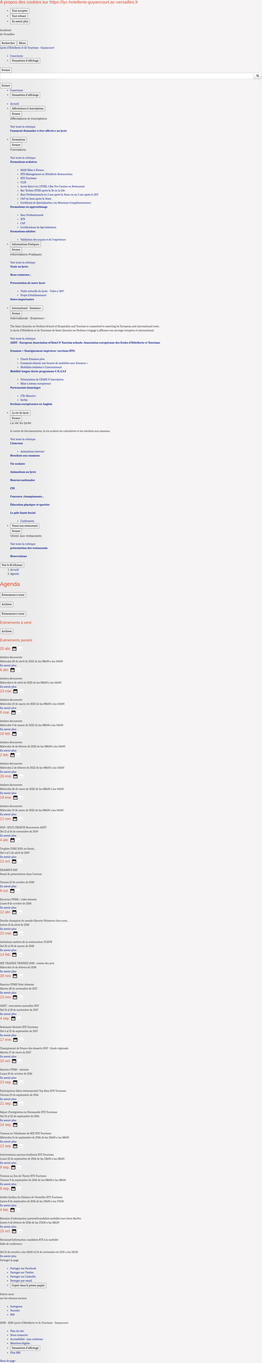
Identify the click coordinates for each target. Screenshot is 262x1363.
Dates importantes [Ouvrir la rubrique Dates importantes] (22, 299)
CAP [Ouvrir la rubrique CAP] (22, 223)
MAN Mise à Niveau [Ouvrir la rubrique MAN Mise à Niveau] (32, 170)
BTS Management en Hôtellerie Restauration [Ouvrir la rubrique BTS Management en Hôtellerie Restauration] (46, 174)
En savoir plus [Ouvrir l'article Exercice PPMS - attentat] (8, 1078)
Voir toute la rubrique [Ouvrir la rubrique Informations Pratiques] (22, 262)
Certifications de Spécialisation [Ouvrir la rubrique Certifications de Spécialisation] (38, 227)
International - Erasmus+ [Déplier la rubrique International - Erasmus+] (26, 308)
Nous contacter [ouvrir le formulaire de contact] (19, 1335)
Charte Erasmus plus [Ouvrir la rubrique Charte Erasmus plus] (32, 359)
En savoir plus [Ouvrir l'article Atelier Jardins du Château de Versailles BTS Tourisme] (8, 1205)
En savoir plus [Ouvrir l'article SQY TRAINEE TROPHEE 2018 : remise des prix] (8, 971)
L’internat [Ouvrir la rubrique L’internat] (16, 443)
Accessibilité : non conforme (26, 1339)
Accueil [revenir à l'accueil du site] (14, 104)
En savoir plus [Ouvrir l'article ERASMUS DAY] (8, 886)
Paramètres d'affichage (25, 1348)
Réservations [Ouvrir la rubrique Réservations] (18, 556)
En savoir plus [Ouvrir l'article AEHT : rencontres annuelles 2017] (8, 1014)
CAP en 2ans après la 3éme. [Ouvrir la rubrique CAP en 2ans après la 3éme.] (36, 198)
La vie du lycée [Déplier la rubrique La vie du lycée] (20, 413)
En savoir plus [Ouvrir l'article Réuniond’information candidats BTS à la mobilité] (8, 1256)
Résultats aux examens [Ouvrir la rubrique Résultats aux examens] (25, 455)
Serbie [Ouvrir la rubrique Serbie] (24, 400)
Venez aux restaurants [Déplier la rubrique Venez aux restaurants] (25, 525)
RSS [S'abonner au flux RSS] (12, 1314)
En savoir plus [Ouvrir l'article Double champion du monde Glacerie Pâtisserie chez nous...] (8, 929)
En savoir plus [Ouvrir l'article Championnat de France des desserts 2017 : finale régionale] (8, 1056)
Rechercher (8, 43)
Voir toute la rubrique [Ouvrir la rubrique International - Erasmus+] (22, 338)
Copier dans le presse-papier (28, 1285)
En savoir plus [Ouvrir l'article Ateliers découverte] (8, 665)
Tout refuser (19, 16)
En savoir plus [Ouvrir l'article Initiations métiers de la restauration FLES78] (8, 950)
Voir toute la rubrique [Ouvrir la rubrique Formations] (22, 158)
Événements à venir (13, 595)
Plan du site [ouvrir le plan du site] (17, 1331)
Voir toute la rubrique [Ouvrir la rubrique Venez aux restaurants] (22, 544)
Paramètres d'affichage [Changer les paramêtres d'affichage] (25, 60)
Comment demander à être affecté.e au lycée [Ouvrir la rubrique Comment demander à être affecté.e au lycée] (38, 131)
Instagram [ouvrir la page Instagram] (16, 1306)
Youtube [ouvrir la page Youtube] (15, 1310)
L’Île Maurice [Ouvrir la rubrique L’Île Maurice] (28, 396)
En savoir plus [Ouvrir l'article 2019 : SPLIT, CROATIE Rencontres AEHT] (8, 835)
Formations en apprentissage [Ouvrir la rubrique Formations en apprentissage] (28, 207)
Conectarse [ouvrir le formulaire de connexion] (16, 56)
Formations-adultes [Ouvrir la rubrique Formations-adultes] (22, 231)
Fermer (6, 70)
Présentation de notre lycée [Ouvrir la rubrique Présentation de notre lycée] (27, 283)
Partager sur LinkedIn (23, 1276)
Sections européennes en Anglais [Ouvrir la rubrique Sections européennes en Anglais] (31, 404)
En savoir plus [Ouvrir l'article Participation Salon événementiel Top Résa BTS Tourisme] (8, 1099)
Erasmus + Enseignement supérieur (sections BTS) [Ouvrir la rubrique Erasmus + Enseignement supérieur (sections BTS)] (42, 351)
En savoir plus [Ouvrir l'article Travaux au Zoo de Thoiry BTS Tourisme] (8, 1184)
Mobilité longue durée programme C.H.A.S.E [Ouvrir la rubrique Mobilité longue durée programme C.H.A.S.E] (38, 371)
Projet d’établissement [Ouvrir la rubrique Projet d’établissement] (33, 295)
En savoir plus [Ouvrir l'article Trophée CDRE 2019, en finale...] (8, 857)
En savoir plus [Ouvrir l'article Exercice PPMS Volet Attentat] (8, 992)
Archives (7, 604)
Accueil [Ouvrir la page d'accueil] (14, 569)
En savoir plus (20, 21)
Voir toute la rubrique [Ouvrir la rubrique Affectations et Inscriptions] (22, 126)
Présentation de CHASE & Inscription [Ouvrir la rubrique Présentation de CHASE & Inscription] (42, 379)
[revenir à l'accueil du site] (131, 48)
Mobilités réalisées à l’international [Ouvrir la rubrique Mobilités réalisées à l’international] (41, 367)
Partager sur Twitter (22, 1272)
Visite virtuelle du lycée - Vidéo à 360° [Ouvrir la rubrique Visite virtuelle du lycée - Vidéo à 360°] (42, 291)
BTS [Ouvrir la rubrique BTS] (22, 219)
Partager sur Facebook (23, 1268)
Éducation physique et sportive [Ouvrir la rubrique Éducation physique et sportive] (30, 504)
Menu (22, 43)
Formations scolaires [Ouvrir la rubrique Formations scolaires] (23, 162)
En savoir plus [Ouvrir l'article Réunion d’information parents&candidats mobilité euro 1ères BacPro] (8, 1226)
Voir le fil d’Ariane (12, 565)
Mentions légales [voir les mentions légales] (20, 1343)
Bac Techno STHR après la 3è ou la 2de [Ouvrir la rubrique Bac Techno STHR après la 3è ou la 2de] (42, 190)
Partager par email (21, 1280)
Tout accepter (20, 10)
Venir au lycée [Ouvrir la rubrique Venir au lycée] (19, 266)
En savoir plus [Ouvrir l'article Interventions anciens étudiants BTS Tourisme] (8, 1163)
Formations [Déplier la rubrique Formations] (18, 139)
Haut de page (7, 1361)
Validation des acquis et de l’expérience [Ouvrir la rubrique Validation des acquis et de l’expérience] (43, 239)
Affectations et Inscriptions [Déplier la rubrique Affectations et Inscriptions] (28, 108)
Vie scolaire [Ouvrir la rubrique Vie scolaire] (17, 464)
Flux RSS (15, 1352)
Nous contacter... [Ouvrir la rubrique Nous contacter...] (20, 275)
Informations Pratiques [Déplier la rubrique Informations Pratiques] (25, 244)
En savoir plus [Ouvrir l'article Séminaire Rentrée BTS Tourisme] (8, 1035)
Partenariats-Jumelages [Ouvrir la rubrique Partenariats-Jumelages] (25, 387)
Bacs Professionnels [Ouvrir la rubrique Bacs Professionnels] (31, 215)
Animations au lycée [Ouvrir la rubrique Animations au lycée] (23, 472)
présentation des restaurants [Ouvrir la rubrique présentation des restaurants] (28, 548)
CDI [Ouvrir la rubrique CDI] (12, 488)
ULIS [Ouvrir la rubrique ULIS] (23, 182)
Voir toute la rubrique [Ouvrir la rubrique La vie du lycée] (22, 439)
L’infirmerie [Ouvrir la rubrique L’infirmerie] (27, 521)
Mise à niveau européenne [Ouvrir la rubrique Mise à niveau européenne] (35, 383)
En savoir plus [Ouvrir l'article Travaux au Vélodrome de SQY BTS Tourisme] (8, 1141)
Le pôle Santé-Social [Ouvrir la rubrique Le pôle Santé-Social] (22, 513)
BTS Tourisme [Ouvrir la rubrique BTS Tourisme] (28, 178)
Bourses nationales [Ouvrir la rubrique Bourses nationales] (22, 480)
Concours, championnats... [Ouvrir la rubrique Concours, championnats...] (27, 496)
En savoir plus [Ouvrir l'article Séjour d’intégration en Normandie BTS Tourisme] (8, 1120)
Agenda (14, 574)
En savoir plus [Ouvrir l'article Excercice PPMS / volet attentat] (8, 907)
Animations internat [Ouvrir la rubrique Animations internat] (32, 451)
